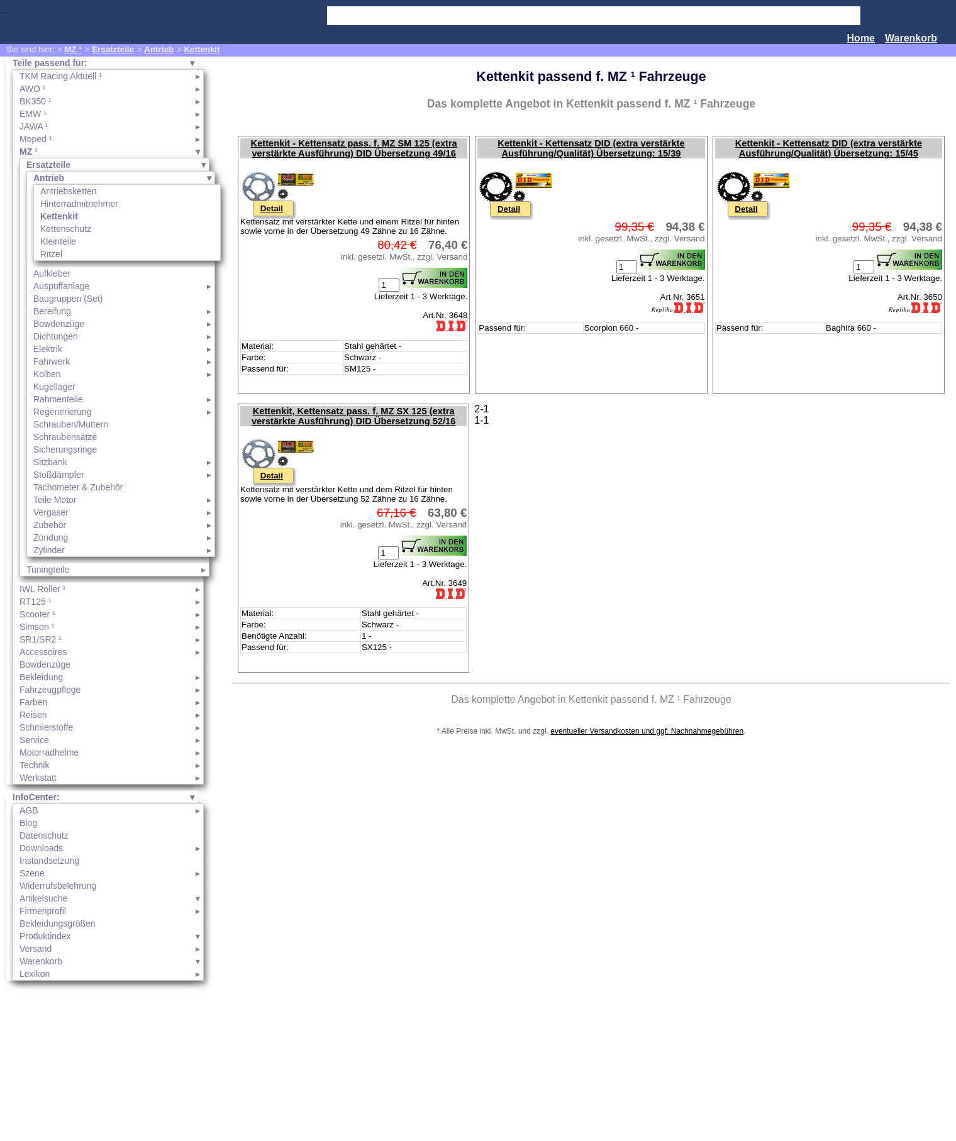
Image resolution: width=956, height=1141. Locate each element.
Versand (35, 949)
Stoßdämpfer (58, 475)
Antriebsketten (68, 191)
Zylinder (49, 550)
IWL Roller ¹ (42, 589)
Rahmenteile (58, 399)
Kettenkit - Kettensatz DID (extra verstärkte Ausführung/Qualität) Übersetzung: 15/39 (590, 148)
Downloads (41, 848)
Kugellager (54, 387)
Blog (28, 823)
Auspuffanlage (61, 286)
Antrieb (159, 49)
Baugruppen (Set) (68, 299)
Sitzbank (50, 462)
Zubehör (49, 525)
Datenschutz (44, 835)
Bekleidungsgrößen (57, 923)
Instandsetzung (49, 861)
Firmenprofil (42, 911)
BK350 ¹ (35, 101)
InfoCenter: (36, 797)
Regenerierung (62, 412)
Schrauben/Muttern (70, 424)
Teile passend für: (50, 63)
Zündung (50, 537)
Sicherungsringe (65, 449)
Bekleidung (41, 677)
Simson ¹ (36, 627)
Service (34, 740)
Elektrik (47, 349)
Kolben (47, 374)
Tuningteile (47, 570)
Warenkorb (911, 38)
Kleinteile (58, 241)
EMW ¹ (33, 114)
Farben (33, 702)
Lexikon (34, 974)
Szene (32, 873)
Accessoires (43, 652)
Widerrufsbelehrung (57, 886)
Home (861, 38)
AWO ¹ (32, 89)
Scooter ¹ (37, 614)
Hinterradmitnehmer (79, 204)
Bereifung (52, 311)
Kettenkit (202, 49)
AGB (28, 810)
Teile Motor (54, 500)
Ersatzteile (113, 49)
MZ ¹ (72, 49)
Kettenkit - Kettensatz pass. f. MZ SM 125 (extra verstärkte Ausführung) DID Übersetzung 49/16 (354, 148)
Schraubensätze (65, 437)
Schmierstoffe (46, 727)
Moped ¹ (35, 139)
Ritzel (51, 254)
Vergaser (51, 512)
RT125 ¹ (35, 602)
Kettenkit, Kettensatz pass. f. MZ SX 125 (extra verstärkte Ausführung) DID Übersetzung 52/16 (353, 416)
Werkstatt (38, 778)
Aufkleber (51, 273)
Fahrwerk (51, 361)
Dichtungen (55, 336)
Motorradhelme (49, 752)
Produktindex (45, 936)
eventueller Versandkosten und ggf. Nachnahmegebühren (646, 731)
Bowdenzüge (58, 324)
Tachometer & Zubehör (78, 487)
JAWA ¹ (33, 126)
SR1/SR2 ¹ (40, 639)
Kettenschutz (65, 229)
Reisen (33, 715)
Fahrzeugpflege (50, 690)
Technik (34, 765)
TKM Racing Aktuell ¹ (60, 76)
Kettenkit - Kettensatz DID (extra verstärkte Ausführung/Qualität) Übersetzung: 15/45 (828, 148)
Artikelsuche (43, 898)
